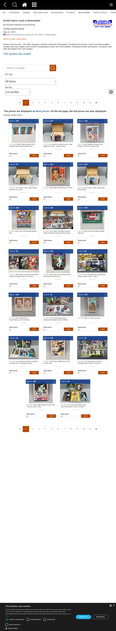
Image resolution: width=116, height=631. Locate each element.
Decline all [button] (100, 617)
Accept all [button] (84, 617)
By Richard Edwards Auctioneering (19, 25)
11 (90, 102)
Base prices (42, 111)
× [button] (113, 605)
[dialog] (58, 617)
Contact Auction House (13, 28)
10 (84, 102)
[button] (39, 628)
